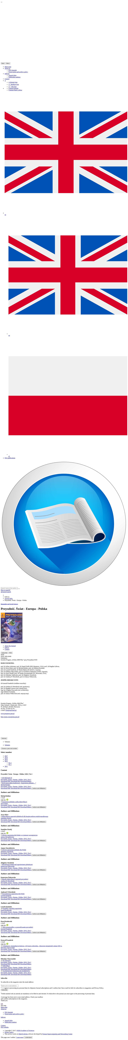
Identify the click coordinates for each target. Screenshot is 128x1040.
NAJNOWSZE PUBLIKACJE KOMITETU (16, 971)
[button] (6, 781)
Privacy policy (9, 1032)
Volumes (7, 745)
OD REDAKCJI (7, 778)
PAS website (5, 1027)
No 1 (10, 764)
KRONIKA (6, 966)
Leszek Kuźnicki (6, 895)
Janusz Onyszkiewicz (7, 837)
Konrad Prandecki (6, 929)
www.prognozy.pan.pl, (8, 713)
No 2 (10, 763)
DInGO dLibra (23, 1034)
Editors (7, 647)
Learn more (19, 1037)
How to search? (5, 590)
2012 (6, 761)
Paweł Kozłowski (6, 910)
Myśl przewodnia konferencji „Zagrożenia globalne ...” (19, 783)
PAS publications (10, 458)
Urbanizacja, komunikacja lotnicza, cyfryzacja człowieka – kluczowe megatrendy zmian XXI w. (32, 946)
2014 (6, 758)
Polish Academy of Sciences (25, 1030)
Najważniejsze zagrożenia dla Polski (13, 894)
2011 (6, 766)
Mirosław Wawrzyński (8, 947)
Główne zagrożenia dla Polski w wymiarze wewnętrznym (19, 835)
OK (2, 1004)
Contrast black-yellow (15, 90)
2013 (6, 759)
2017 (6, 756)
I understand (28, 1037)
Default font (12, 82)
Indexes (7, 73)
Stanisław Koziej (6, 818)
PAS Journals (12, 70)
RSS (10, 653)
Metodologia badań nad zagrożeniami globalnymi (17, 864)
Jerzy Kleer (4, 803)
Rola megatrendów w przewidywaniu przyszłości (18, 927)
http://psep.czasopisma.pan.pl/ (10, 717)
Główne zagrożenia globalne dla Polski (14, 850)
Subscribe (4, 653)
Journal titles (12, 75)
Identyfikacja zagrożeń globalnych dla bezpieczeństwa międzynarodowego (25, 816)
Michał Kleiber (5, 785)
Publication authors (14, 77)
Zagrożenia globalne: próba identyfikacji (14, 802)
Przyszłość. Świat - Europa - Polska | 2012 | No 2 (16, 779)
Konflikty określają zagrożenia (12, 908)
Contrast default (13, 88)
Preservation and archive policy (18, 72)
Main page (4, 1007)
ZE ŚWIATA (7, 960)
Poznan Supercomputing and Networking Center (57, 1034)
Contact (7, 79)
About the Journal (10, 646)
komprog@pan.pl (10, 710)
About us (7, 68)
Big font (12, 86)
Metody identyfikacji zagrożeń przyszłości (15, 879)
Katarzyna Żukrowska (7, 866)
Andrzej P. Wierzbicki (7, 881)
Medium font (13, 84)
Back (3, 63)
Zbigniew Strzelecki (7, 851)
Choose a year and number (9, 748)
